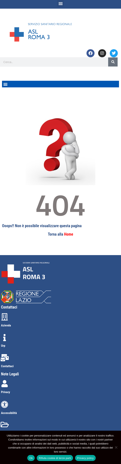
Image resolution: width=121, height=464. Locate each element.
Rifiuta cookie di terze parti (55, 458)
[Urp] (4, 337)
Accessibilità (9, 413)
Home (68, 234)
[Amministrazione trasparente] (4, 424)
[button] (60, 3)
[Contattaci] (4, 357)
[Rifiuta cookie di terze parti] (116, 447)
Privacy (5, 392)
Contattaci (7, 366)
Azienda (6, 325)
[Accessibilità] (4, 404)
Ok (31, 458)
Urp (3, 345)
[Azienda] (4, 317)
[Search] (113, 61)
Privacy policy (85, 458)
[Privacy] (4, 383)
